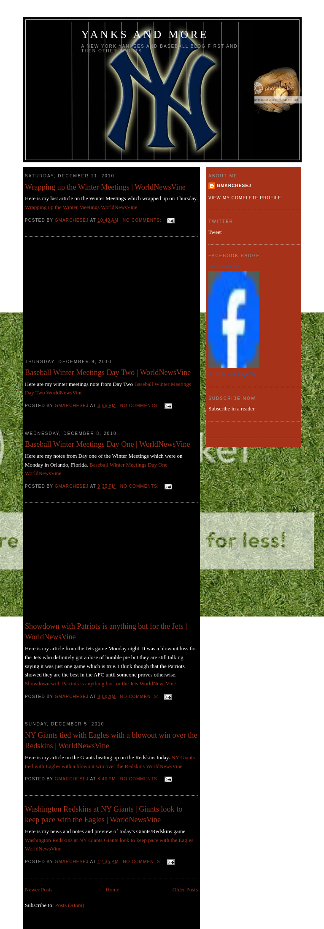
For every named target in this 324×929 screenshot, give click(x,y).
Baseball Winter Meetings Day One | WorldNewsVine (107, 444)
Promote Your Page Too (232, 374)
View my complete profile (244, 198)
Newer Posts (38, 889)
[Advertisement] (88, 297)
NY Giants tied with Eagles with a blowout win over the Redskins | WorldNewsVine (111, 740)
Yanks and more (145, 34)
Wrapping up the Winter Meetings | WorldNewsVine (105, 187)
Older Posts (185, 889)
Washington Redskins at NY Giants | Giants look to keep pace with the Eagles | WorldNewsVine (103, 814)
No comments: (143, 220)
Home (112, 889)
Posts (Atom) (69, 905)
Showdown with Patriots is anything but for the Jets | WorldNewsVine (106, 631)
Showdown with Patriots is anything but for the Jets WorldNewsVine (100, 683)
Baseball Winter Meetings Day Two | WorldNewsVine (108, 372)
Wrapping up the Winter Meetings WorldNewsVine (81, 207)
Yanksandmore (223, 266)
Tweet (215, 232)
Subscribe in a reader (231, 408)
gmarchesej (234, 185)
